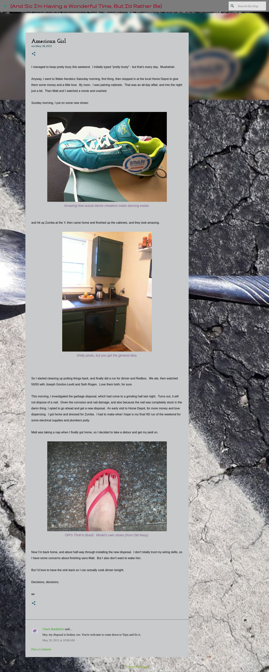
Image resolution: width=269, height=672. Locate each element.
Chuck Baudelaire (53, 629)
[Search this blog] (246, 5)
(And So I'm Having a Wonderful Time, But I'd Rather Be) (86, 6)
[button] (33, 54)
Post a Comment (41, 649)
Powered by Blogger (134, 666)
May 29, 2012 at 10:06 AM (59, 640)
